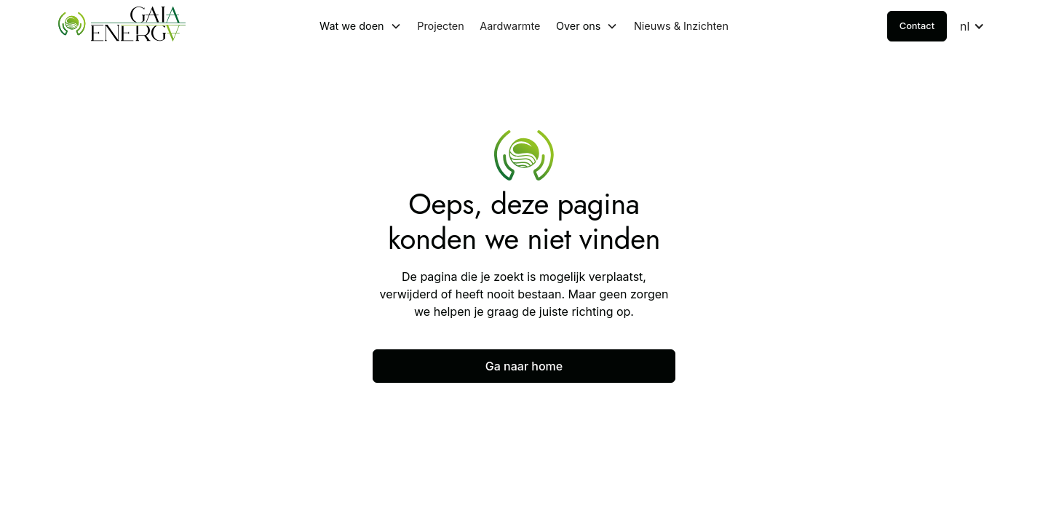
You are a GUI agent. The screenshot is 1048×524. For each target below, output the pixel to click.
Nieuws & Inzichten (681, 26)
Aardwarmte (510, 26)
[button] (360, 26)
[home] (155, 26)
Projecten (440, 26)
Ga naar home (524, 366)
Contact (917, 25)
